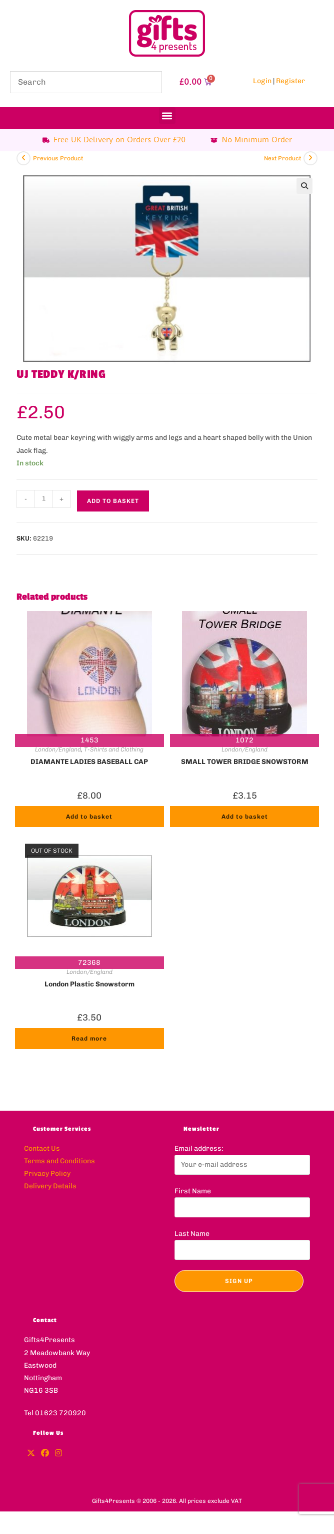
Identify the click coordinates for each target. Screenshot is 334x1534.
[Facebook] (45, 1453)
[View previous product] (23, 158)
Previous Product (58, 158)
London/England (58, 749)
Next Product (282, 158)
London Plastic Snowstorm (89, 984)
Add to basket (113, 500)
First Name (192, 1191)
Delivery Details (50, 1186)
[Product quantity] (43, 499)
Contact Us (42, 1148)
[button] (167, 115)
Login (262, 81)
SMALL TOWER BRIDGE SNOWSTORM (244, 761)
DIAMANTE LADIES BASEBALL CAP (89, 761)
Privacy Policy (47, 1173)
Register (290, 81)
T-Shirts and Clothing (114, 749)
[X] (31, 1453)
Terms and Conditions (59, 1161)
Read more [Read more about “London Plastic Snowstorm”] (89, 1038)
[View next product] (311, 158)
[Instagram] (58, 1453)
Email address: (199, 1148)
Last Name (192, 1233)
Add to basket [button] (89, 816)
